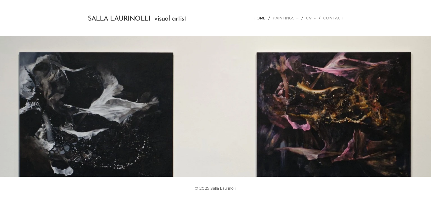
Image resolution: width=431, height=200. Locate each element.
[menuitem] (262, 18)
